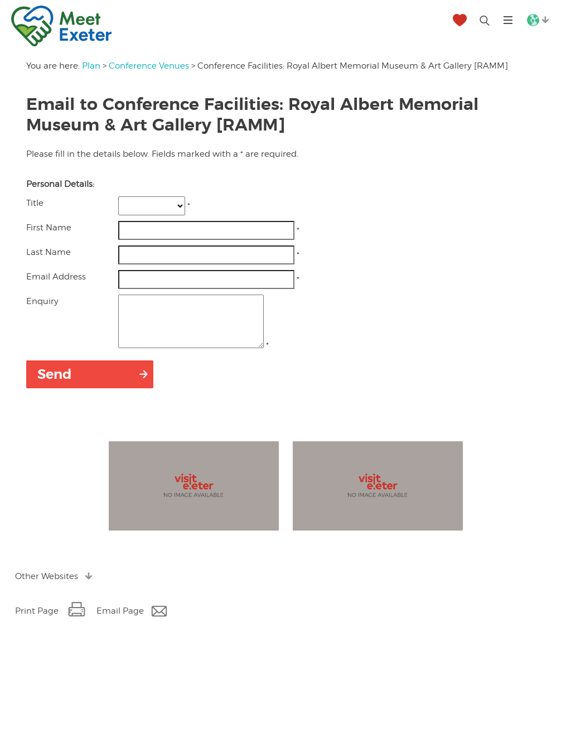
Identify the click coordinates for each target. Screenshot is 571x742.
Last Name (48, 252)
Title (34, 203)
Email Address (56, 277)
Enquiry (42, 301)
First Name (48, 228)
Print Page (37, 621)
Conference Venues (149, 66)
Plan (91, 66)
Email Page (120, 621)
